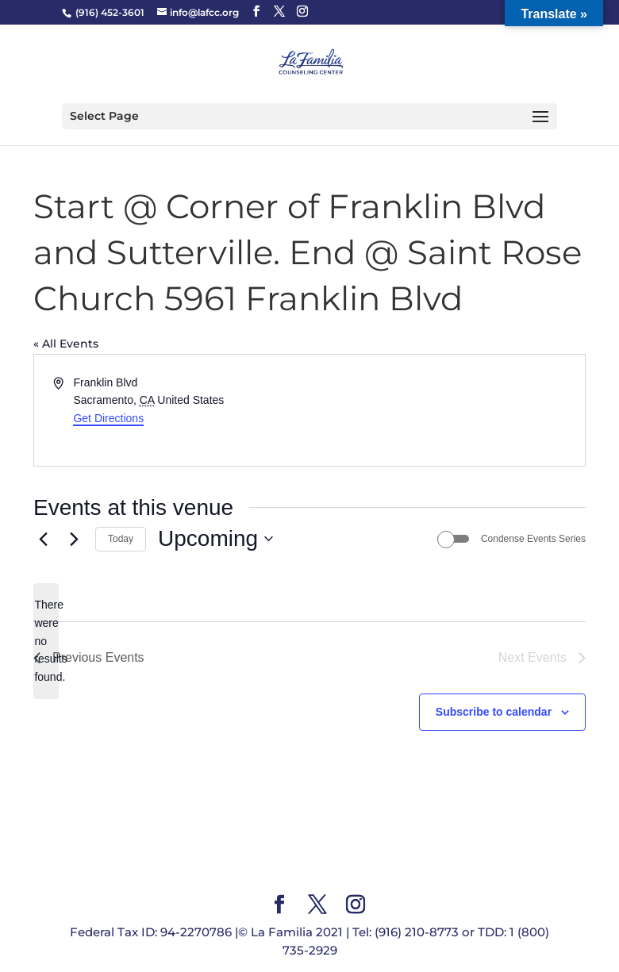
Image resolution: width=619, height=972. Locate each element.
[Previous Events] (42, 538)
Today (120, 538)
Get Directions (108, 418)
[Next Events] (73, 538)
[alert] (46, 640)
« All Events (65, 343)
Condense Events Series (533, 538)
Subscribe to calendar (494, 711)
